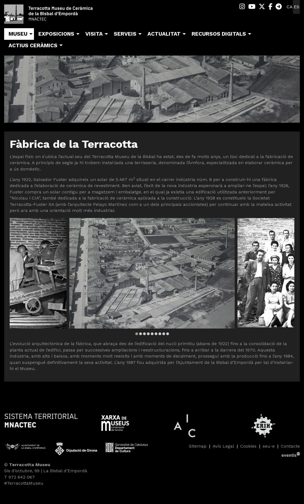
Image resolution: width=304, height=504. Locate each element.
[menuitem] (242, 7)
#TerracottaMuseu (23, 483)
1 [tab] (136, 333)
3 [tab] (144, 333)
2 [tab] (140, 333)
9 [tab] (167, 333)
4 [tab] (148, 333)
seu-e (269, 446)
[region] (152, 277)
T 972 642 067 (19, 477)
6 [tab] (156, 333)
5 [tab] (152, 333)
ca (290, 6)
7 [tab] (159, 333)
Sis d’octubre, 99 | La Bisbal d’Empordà (45, 470)
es (296, 6)
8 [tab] (163, 333)
